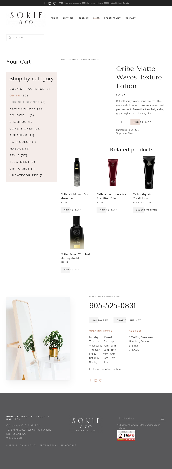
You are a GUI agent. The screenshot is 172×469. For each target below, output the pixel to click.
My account (68, 447)
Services (68, 18)
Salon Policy (112, 18)
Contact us (102, 320)
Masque (17, 148)
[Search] (25, 37)
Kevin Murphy (23, 108)
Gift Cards (20, 168)
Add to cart (142, 122)
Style (136, 130)
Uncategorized (24, 175)
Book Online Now (131, 320)
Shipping (11, 447)
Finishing (18, 135)
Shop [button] (96, 18)
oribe (124, 133)
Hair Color (20, 141)
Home (63, 60)
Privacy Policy (49, 447)
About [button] (54, 18)
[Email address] (141, 420)
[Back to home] (26, 18)
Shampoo (18, 121)
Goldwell (19, 115)
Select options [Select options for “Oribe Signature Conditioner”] (147, 210)
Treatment (20, 161)
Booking (83, 18)
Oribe (69, 60)
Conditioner (22, 128)
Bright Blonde (26, 102)
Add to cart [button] (72, 210)
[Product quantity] (122, 122)
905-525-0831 (114, 305)
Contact (130, 18)
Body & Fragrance (27, 88)
